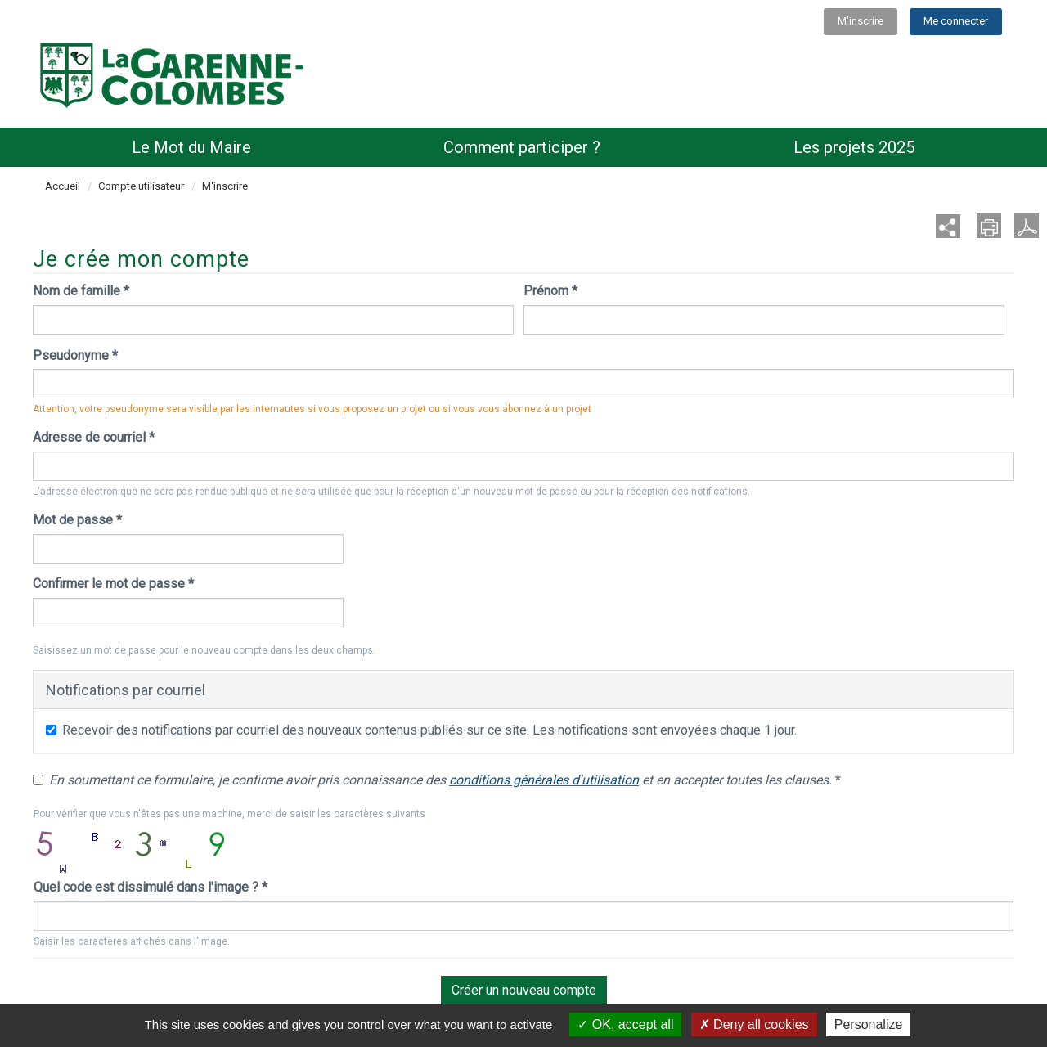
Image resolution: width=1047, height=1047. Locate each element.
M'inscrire (860, 21)
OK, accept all (625, 1024)
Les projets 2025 (853, 147)
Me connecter (955, 21)
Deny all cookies (754, 1024)
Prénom (550, 291)
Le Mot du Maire (191, 147)
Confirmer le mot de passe (113, 583)
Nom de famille (81, 291)
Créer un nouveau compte (524, 990)
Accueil (62, 186)
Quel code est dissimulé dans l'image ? (150, 887)
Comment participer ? (521, 147)
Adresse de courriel (94, 437)
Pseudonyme (75, 355)
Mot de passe (77, 520)
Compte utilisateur (141, 186)
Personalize (868, 1024)
